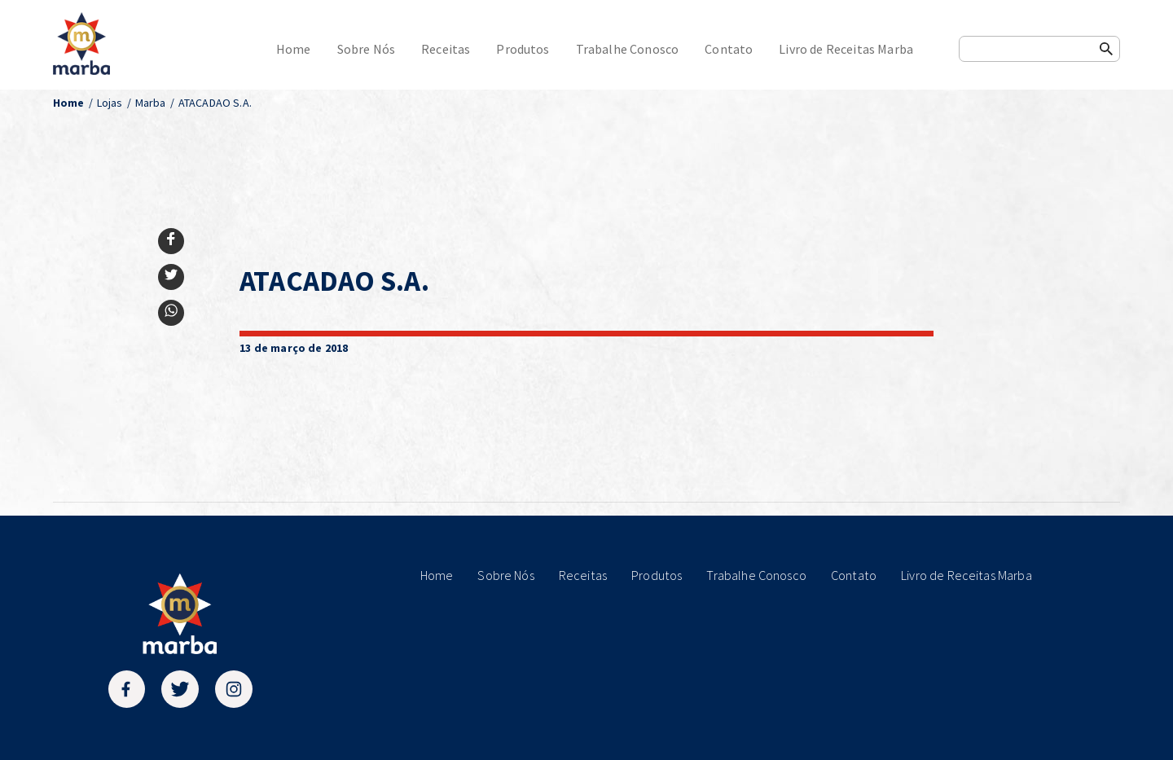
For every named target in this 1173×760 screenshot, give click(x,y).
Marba (150, 102)
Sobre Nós (366, 49)
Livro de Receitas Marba (846, 49)
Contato (729, 49)
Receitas (445, 49)
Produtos (522, 49)
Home (293, 49)
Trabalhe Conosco (627, 49)
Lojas (110, 102)
